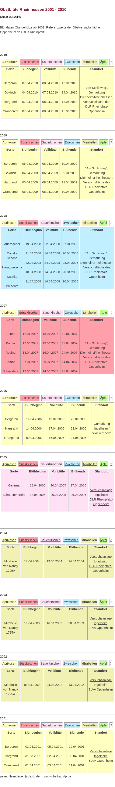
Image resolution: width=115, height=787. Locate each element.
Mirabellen (90, 62)
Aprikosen (9, 222)
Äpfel (103, 62)
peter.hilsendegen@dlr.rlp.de (20, 776)
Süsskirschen (30, 62)
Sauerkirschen (52, 62)
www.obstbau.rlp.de (57, 776)
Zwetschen (72, 62)
